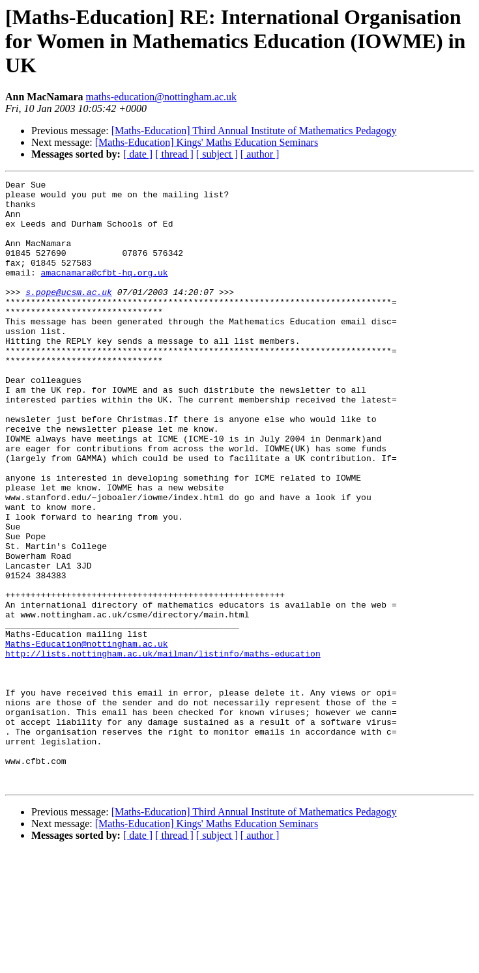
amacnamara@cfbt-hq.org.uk (104, 292)
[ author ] (260, 154)
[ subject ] (217, 154)
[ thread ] (174, 154)
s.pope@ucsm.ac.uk (68, 315)
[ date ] (137, 154)
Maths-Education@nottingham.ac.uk (86, 737)
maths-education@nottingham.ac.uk (161, 96)
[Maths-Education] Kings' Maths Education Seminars (206, 142)
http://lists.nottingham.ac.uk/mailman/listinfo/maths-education (163, 749)
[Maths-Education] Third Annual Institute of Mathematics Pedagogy (254, 130)
